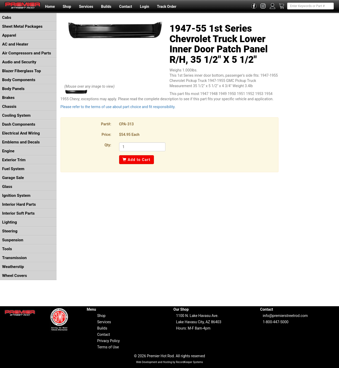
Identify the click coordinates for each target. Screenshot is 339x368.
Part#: (106, 124)
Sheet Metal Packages (22, 26)
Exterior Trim (14, 160)
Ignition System (16, 195)
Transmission (14, 257)
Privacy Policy (108, 341)
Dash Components (18, 124)
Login (144, 6)
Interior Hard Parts (19, 204)
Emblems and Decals (21, 142)
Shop (67, 6)
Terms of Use (108, 347)
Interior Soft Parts (18, 213)
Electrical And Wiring (21, 133)
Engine (8, 151)
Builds (106, 6)
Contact (125, 6)
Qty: (107, 145)
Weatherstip (13, 266)
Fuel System (13, 168)
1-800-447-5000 (275, 322)
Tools (7, 249)
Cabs (6, 17)
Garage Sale (13, 177)
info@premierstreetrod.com (285, 316)
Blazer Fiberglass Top (21, 71)
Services (86, 6)
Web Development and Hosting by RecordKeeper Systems (169, 362)
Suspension (12, 240)
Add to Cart (137, 160)
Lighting (9, 222)
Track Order (166, 6)
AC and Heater (15, 44)
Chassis (9, 106)
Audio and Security (19, 62)
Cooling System (16, 115)
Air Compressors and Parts (26, 53)
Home (50, 6)
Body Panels (13, 88)
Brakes (8, 97)
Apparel (9, 35)
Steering (9, 231)
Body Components (18, 79)
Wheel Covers (14, 275)
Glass (7, 186)
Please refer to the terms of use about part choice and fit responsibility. (118, 107)
